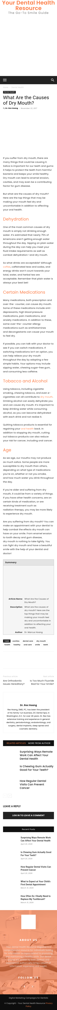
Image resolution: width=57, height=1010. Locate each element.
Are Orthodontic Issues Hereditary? (14, 682)
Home (5, 87)
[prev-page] (5, 796)
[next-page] (10, 796)
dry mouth (46, 396)
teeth (45, 644)
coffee (6, 266)
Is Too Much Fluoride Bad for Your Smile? (42, 682)
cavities (15, 641)
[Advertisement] (28, 45)
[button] (5, 80)
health (7, 644)
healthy (17, 644)
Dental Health (17, 87)
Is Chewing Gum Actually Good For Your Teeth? (37, 768)
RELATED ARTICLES (16, 743)
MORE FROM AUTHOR (39, 743)
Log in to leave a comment (28, 815)
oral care (28, 644)
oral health (27, 428)
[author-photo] (28, 700)
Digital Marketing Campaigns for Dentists (28, 998)
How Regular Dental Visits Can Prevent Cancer (33, 784)
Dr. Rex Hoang (11, 108)
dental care (28, 641)
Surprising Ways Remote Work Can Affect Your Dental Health (36, 755)
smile (37, 644)
